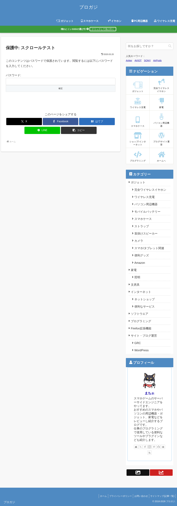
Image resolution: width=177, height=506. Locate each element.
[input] (149, 46)
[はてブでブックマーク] (97, 121)
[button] (79, 130)
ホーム (100, 496)
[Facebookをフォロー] (145, 447)
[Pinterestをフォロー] (154, 447)
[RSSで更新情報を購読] (149, 453)
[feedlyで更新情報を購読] (163, 447)
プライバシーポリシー (118, 496)
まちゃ (149, 393)
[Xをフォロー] (140, 447)
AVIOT (138, 60)
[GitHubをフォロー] (158, 447)
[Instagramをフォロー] (149, 447)
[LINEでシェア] (42, 130)
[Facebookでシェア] (60, 121)
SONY (147, 60)
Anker (129, 60)
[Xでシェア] (24, 121)
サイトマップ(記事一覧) (162, 496)
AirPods (157, 60)
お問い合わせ (140, 496)
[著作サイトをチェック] (136, 447)
